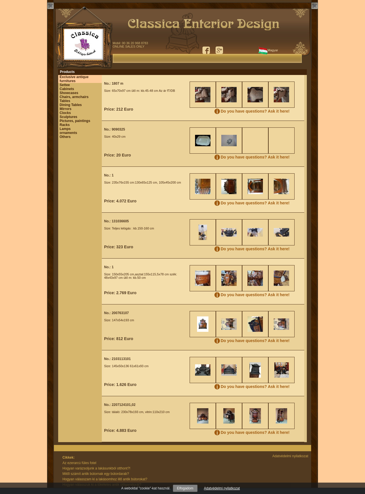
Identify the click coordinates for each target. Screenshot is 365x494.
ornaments (68, 133)
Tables (65, 101)
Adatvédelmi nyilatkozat (222, 488)
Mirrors (65, 109)
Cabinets (67, 89)
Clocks (65, 113)
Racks (65, 125)
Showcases (69, 93)
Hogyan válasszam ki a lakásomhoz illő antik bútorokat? (104, 479)
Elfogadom (185, 488)
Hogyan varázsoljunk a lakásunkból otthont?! (96, 468)
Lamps (65, 129)
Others (65, 137)
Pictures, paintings (75, 121)
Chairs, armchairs (74, 97)
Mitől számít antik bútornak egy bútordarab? (95, 474)
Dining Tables (71, 105)
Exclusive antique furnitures (74, 79)
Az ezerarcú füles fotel (79, 463)
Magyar (268, 51)
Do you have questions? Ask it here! (255, 111)
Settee (65, 85)
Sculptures (68, 117)
